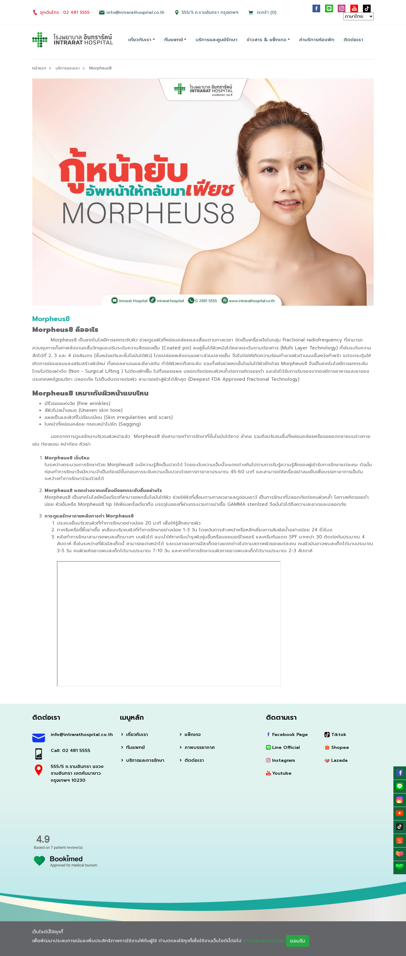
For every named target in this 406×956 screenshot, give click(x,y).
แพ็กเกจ (189, 734)
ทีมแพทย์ (173, 39)
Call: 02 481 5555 (71, 750)
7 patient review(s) (67, 847)
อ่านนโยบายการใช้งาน (265, 940)
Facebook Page (287, 734)
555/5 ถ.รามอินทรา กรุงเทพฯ (210, 12)
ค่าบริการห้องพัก (316, 39)
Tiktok (335, 734)
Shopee (336, 747)
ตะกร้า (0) (263, 12)
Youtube (279, 773)
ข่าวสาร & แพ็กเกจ (266, 39)
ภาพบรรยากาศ (197, 747)
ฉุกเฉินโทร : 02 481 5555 (61, 12)
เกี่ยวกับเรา (139, 39)
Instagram (281, 760)
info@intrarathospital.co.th (81, 734)
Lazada (336, 760)
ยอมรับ (300, 941)
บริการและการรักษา (143, 760)
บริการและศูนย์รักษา (216, 39)
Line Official (283, 747)
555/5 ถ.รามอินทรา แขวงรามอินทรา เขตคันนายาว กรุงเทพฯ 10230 (78, 773)
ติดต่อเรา (353, 39)
